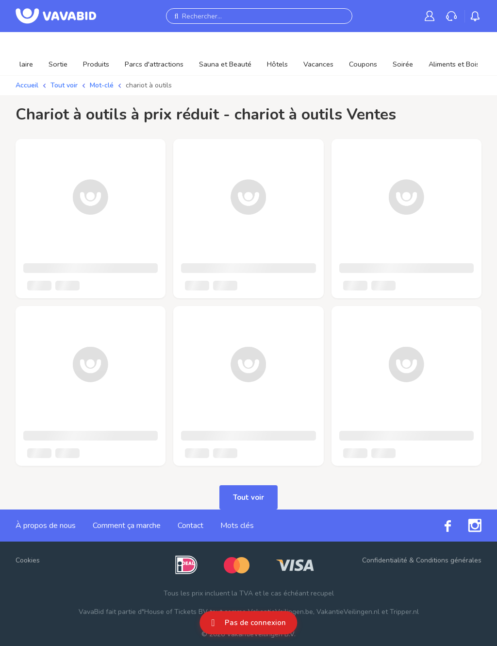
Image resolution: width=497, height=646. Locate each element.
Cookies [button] (28, 560)
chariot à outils (149, 85)
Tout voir (64, 85)
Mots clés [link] (237, 525)
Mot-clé (102, 85)
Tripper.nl (404, 611)
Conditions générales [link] (448, 560)
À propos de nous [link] (46, 525)
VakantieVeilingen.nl (348, 611)
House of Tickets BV (176, 611)
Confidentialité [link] (384, 560)
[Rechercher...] (259, 16)
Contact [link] (190, 525)
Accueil (27, 85)
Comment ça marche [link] (127, 525)
